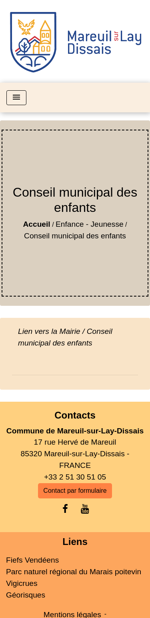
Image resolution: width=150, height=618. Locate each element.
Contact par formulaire (74, 490)
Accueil (36, 224)
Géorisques (25, 595)
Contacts (75, 415)
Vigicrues (22, 583)
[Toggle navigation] (16, 97)
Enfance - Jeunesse (90, 224)
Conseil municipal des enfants (75, 236)
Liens (75, 541)
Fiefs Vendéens (32, 560)
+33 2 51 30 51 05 (75, 477)
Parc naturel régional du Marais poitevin (73, 571)
